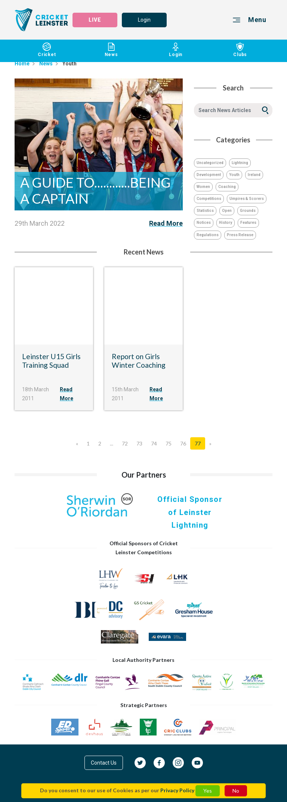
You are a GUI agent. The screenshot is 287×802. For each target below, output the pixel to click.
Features (248, 222)
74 (154, 443)
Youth (234, 175)
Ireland (254, 175)
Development (209, 175)
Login (144, 20)
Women (203, 187)
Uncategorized (210, 163)
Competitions (209, 199)
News (111, 50)
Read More (166, 223)
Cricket (47, 50)
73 (139, 443)
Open (227, 211)
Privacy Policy (177, 790)
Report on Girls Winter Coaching (139, 360)
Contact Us (104, 763)
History (225, 222)
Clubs (240, 50)
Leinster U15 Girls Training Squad (51, 360)
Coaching (227, 187)
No (235, 790)
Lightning (240, 163)
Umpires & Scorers (246, 199)
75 (169, 443)
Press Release (240, 235)
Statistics (205, 211)
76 (183, 443)
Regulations (208, 235)
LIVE (95, 20)
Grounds (248, 211)
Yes (207, 790)
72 (125, 443)
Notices (204, 222)
